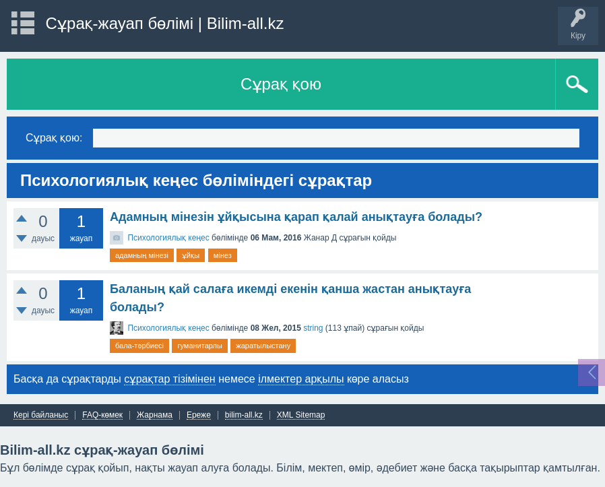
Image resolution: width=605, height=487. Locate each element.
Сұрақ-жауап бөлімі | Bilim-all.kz (165, 23)
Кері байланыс (40, 415)
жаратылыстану (263, 346)
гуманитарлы (199, 346)
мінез (223, 255)
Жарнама (154, 415)
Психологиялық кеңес (168, 237)
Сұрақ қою (281, 84)
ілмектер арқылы (301, 379)
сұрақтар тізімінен (169, 379)
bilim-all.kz (244, 415)
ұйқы (190, 255)
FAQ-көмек (102, 415)
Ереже (199, 415)
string (313, 328)
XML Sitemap (301, 415)
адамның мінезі (141, 255)
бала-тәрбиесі (139, 346)
